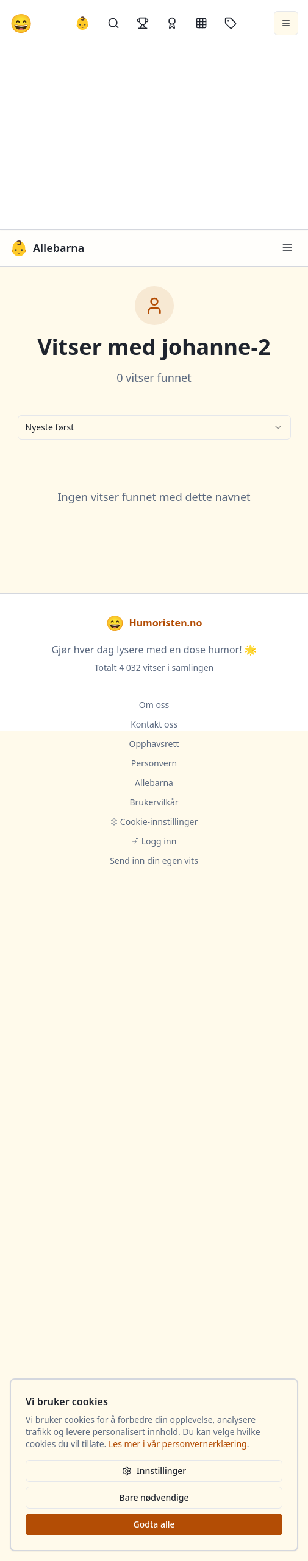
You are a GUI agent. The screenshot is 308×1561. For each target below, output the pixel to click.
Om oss (154, 704)
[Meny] (287, 248)
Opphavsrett (154, 743)
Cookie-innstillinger (154, 821)
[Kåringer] (172, 23)
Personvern (154, 763)
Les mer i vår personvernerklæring (178, 1444)
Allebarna (154, 782)
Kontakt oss (154, 724)
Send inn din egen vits (154, 860)
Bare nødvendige (154, 1497)
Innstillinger (154, 1470)
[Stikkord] (231, 23)
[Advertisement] (154, 137)
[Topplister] (143, 23)
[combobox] (154, 427)
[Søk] (113, 23)
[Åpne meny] (286, 23)
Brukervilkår (153, 802)
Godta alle (153, 1524)
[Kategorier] (201, 23)
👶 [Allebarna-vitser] (82, 23)
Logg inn (154, 841)
